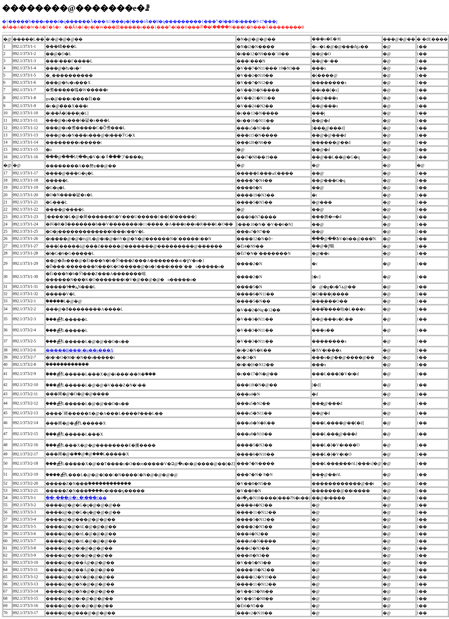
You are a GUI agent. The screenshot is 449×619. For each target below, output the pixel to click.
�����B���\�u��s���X (80, 350)
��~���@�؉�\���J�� (76, 498)
